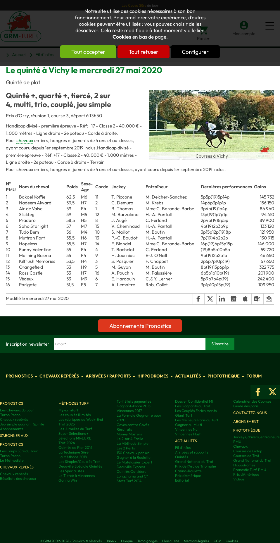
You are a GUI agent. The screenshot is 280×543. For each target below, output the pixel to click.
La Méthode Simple (132, 443)
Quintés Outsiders (131, 471)
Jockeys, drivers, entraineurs (256, 437)
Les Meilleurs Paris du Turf (196, 420)
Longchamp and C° (132, 476)
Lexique (127, 541)
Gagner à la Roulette (134, 457)
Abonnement (246, 421)
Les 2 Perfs (126, 448)
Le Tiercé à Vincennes (76, 475)
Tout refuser (143, 51)
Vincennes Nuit (187, 429)
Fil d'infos (183, 447)
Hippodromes (152, 376)
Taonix (111, 541)
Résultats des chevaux (18, 478)
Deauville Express (131, 466)
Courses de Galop (247, 451)
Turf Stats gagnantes (134, 401)
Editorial (182, 480)
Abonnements (11, 428)
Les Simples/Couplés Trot (79, 461)
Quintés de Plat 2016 (75, 447)
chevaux (24, 140)
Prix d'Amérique (188, 475)
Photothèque (224, 376)
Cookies (122, 37)
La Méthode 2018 (72, 456)
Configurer (197, 51)
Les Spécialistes (71, 470)
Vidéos (238, 479)
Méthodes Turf (73, 403)
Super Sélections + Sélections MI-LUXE (74, 435)
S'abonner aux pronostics (14, 440)
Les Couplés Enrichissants (196, 410)
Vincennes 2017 (129, 410)
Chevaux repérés (59, 376)
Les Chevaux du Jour (17, 410)
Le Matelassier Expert (134, 462)
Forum (254, 376)
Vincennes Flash (188, 434)
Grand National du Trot (194, 461)
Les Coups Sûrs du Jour (19, 451)
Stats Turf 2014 (129, 480)
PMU (237, 441)
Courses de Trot (246, 455)
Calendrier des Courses (252, 401)
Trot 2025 (66, 424)
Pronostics (19, 376)
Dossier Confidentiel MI (194, 401)
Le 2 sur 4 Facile (130, 438)
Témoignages (147, 541)
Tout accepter (86, 51)
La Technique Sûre (73, 452)
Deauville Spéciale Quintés (80, 466)
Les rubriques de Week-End (80, 419)
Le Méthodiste (12, 460)
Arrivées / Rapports (108, 376)
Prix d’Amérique (246, 474)
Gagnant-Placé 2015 (134, 406)
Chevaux (240, 446)
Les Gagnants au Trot (192, 406)
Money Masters (129, 434)
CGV (217, 541)
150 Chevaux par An (133, 452)
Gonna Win (67, 480)
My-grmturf (68, 410)
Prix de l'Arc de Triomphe (195, 466)
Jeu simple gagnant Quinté (22, 424)
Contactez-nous (250, 412)
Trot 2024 (66, 442)
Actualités (188, 376)
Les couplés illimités (74, 414)
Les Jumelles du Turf (75, 428)
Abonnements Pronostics (140, 325)
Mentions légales (196, 541)
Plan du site (170, 541)
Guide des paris (245, 406)
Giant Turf (183, 415)
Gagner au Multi (188, 424)
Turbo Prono (10, 414)
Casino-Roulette (188, 470)
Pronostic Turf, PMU (249, 469)
